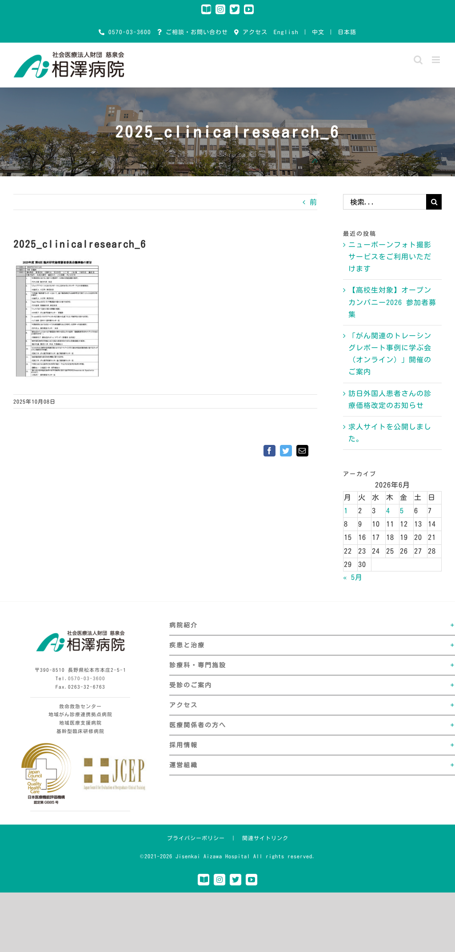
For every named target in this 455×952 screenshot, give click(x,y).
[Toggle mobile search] (418, 59)
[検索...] (384, 202)
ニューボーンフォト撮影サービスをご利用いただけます (389, 256)
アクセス (253, 32)
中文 (318, 32)
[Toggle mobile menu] (437, 59)
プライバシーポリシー (196, 838)
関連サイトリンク (265, 838)
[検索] (434, 202)
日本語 (347, 32)
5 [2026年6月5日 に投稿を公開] (402, 510)
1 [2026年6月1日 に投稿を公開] (346, 510)
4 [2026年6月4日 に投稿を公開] (388, 510)
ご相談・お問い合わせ (195, 32)
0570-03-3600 (128, 32)
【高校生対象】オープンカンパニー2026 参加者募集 (392, 301)
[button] (312, 625)
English (286, 32)
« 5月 (353, 577)
